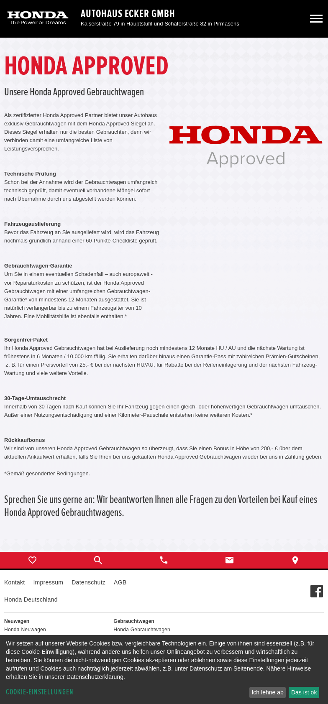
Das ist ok (304, 692)
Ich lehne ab (267, 692)
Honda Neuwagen (25, 630)
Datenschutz (88, 582)
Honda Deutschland (31, 599)
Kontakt (14, 582)
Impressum (48, 582)
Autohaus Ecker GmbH (128, 13)
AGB (120, 582)
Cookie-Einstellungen (40, 692)
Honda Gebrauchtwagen (141, 630)
